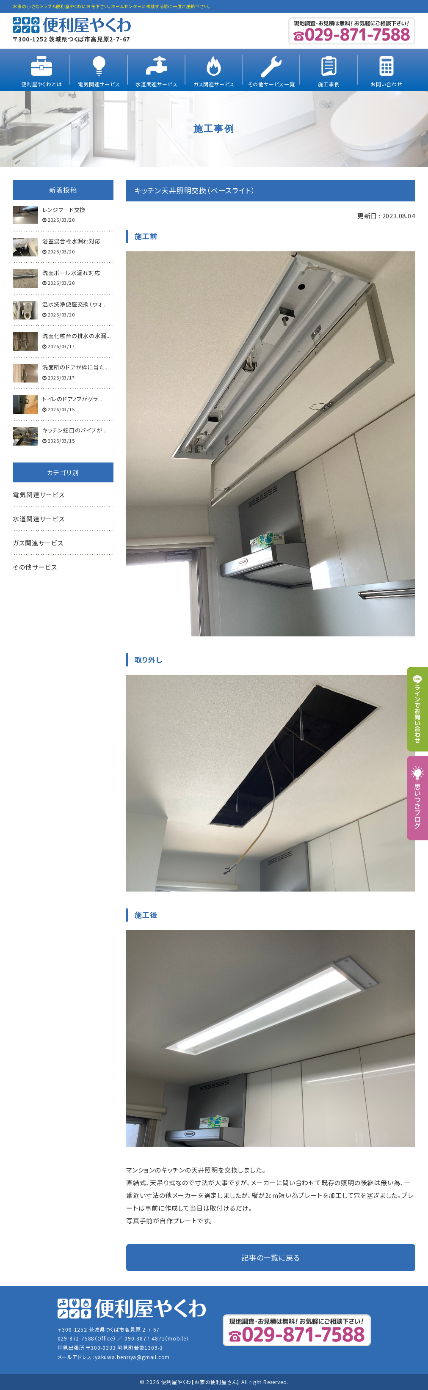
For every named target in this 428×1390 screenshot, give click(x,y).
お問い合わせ (386, 84)
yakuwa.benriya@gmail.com (132, 1356)
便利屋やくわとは (41, 84)
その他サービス (35, 566)
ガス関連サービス (214, 84)
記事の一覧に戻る (270, 1257)
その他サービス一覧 (271, 84)
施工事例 (329, 84)
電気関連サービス (99, 84)
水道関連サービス (156, 84)
